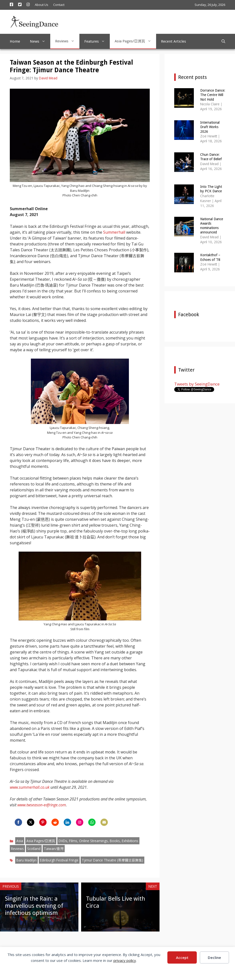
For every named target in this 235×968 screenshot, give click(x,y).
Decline (214, 957)
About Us (41, 4)
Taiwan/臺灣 (53, 848)
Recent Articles (173, 41)
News (40, 41)
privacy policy (124, 960)
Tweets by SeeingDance (197, 384)
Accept (182, 957)
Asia (19, 840)
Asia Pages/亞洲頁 (135, 41)
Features (97, 41)
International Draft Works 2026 (210, 127)
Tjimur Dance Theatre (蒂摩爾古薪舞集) (112, 860)
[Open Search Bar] (223, 41)
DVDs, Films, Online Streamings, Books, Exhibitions (98, 840)
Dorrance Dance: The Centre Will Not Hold (212, 94)
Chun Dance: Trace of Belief (211, 157)
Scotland (33, 848)
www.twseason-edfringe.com (41, 805)
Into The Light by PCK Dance (211, 189)
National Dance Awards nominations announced (211, 225)
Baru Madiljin (26, 860)
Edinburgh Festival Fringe (59, 860)
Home (15, 41)
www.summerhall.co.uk (29, 787)
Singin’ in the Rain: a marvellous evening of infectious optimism (34, 905)
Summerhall (114, 232)
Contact (58, 4)
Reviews (67, 41)
